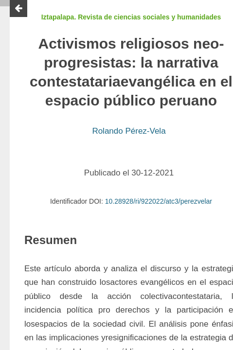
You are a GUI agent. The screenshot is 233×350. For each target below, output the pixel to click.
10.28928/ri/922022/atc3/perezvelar (158, 201)
